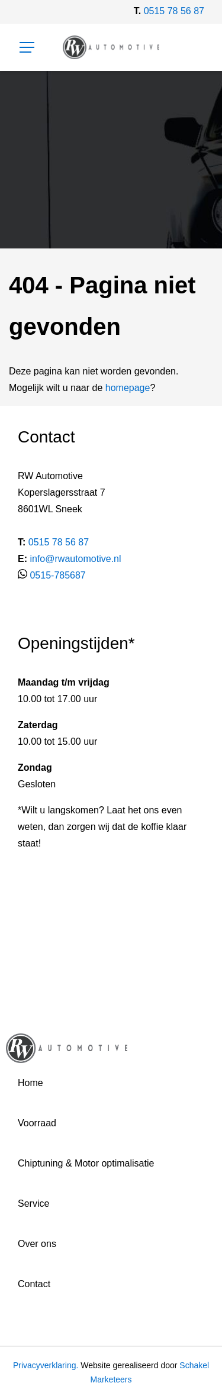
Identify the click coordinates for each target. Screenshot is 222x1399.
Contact (34, 1284)
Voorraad (37, 1123)
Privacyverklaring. (45, 1365)
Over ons (37, 1244)
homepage (127, 388)
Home (30, 1083)
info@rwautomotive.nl (75, 559)
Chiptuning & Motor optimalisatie (86, 1163)
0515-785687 (57, 575)
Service (33, 1203)
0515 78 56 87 (174, 11)
